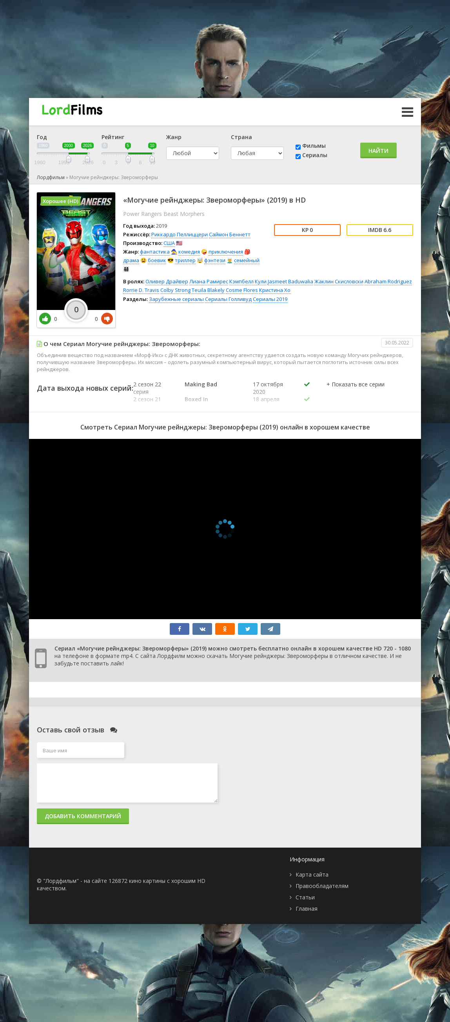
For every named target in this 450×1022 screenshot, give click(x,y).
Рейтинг (113, 137)
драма (131, 260)
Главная (307, 908)
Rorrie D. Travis (141, 290)
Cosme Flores (242, 290)
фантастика (155, 251)
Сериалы (314, 155)
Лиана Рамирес (208, 281)
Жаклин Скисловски (338, 281)
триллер (185, 260)
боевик (157, 260)
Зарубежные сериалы (176, 299)
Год (42, 137)
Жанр (173, 137)
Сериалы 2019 (270, 299)
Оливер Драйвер (166, 281)
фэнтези (214, 260)
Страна (241, 137)
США (169, 242)
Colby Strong (175, 290)
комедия (189, 251)
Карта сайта (312, 874)
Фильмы (314, 145)
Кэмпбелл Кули (248, 281)
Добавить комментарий (83, 816)
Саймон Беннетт (229, 234)
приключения (226, 251)
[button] (356, 392)
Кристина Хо (274, 290)
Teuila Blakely (208, 290)
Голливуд (240, 299)
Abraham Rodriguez (388, 281)
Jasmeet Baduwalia (290, 281)
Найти (378, 150)
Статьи (305, 897)
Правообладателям (322, 886)
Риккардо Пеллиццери (179, 234)
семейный (246, 260)
